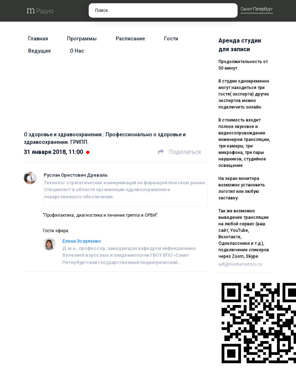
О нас (77, 51)
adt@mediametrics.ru (240, 264)
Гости (171, 38)
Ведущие (39, 51)
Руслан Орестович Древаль (76, 175)
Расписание (130, 38)
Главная (38, 38)
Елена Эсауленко (81, 241)
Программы (82, 38)
